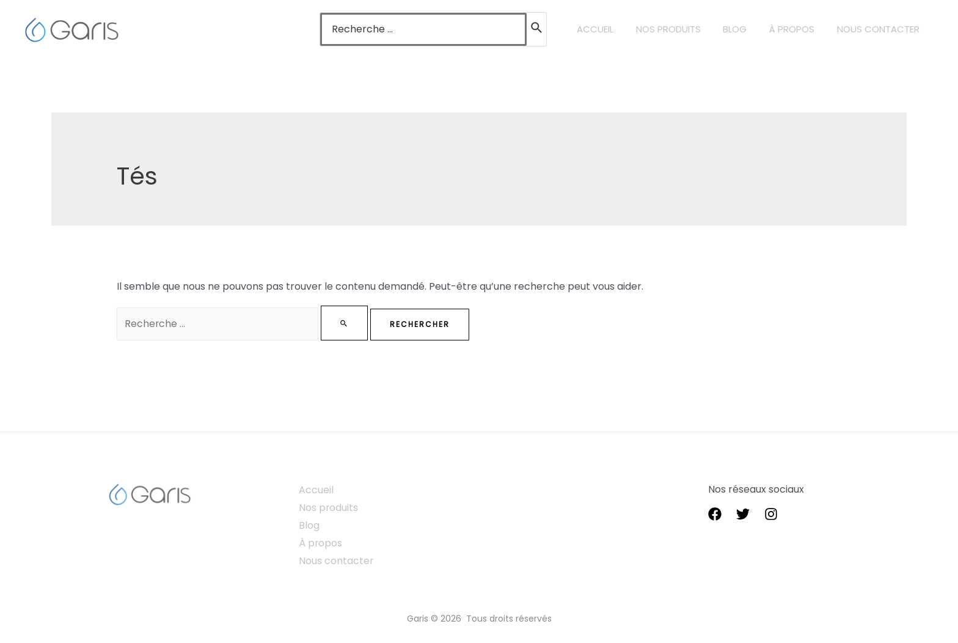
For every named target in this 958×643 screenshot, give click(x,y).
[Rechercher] (557, 29)
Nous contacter (337, 560)
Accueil (317, 490)
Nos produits (330, 508)
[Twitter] (743, 514)
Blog (310, 525)
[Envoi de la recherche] (351, 323)
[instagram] (771, 514)
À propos (322, 542)
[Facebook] (715, 514)
